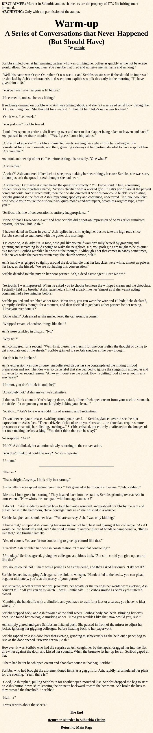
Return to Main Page (76, 727)
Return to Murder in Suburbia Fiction (76, 720)
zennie (79, 48)
